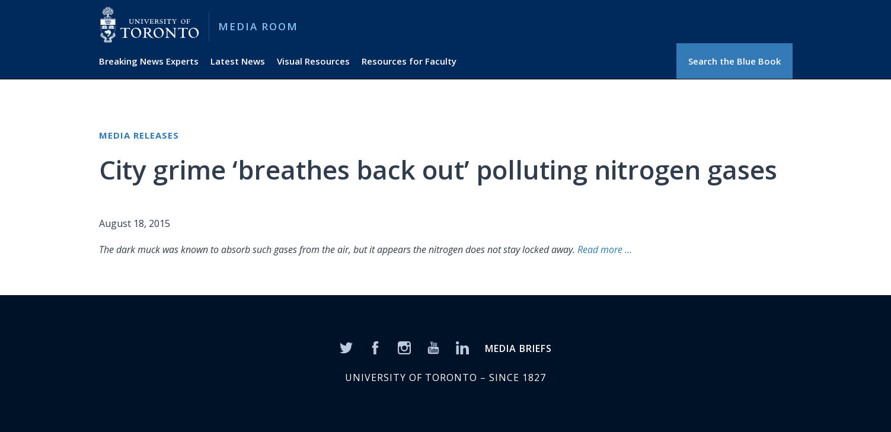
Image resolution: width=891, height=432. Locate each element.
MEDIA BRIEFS (518, 348)
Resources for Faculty (409, 61)
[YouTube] (433, 347)
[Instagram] (404, 347)
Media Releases (139, 135)
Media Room (258, 26)
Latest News (237, 61)
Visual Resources (313, 61)
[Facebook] (375, 347)
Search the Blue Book (734, 61)
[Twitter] (346, 347)
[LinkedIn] (462, 347)
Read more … (604, 249)
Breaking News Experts (149, 61)
